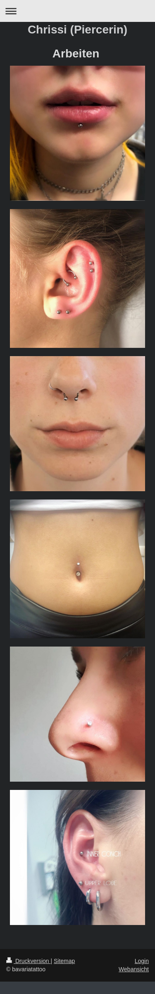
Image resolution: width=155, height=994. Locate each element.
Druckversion (28, 961)
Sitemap (64, 961)
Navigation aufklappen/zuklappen (77, 11)
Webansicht (134, 969)
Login (142, 961)
